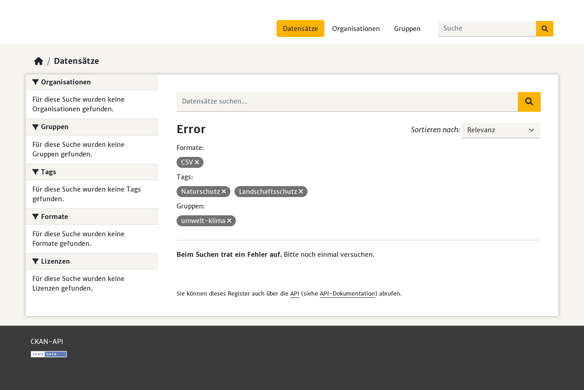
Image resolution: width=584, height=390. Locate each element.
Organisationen (356, 29)
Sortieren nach (434, 129)
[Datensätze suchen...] (487, 28)
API (294, 293)
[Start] (38, 61)
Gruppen (407, 29)
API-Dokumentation (347, 293)
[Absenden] (544, 28)
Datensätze (300, 29)
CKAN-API (47, 342)
